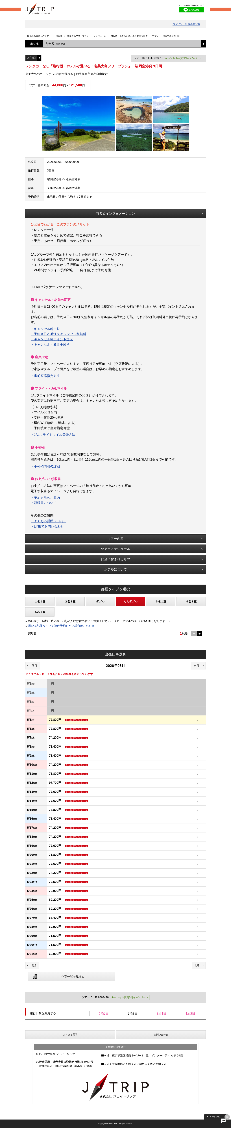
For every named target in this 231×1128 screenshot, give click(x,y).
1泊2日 (104, 1013)
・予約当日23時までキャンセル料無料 (58, 334)
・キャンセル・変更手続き (50, 344)
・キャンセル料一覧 (45, 329)
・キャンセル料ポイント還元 (52, 339)
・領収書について (44, 503)
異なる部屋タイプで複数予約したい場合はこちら (60, 625)
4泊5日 (190, 1013)
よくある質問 (70, 1034)
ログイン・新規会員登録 (186, 24)
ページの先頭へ (217, 1116)
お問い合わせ (161, 1034)
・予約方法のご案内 (45, 498)
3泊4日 (161, 1013)
